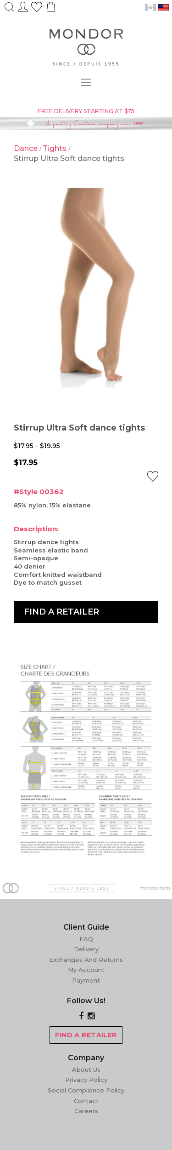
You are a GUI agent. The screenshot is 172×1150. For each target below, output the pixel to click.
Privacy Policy (86, 1079)
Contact (86, 1100)
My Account (86, 969)
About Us (86, 1069)
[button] (152, 476)
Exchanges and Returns (86, 959)
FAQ (86, 939)
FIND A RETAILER (86, 1035)
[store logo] (86, 49)
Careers (86, 1111)
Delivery (86, 949)
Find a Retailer (61, 612)
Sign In (23, 5)
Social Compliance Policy (86, 1090)
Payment (86, 980)
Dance (26, 148)
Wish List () (37, 5)
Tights (55, 148)
